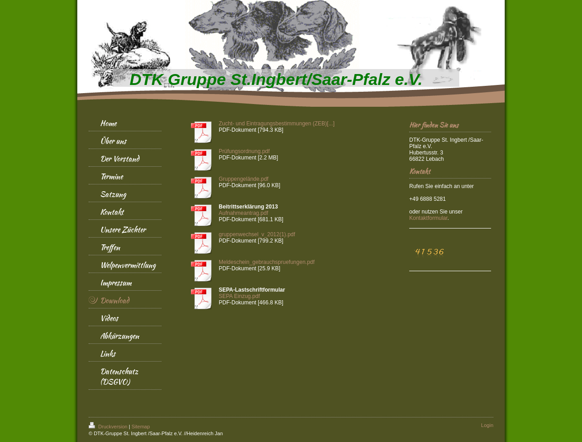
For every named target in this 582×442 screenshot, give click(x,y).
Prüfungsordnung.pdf (244, 151)
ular (428, 218)
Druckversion (109, 426)
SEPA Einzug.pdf (239, 296)
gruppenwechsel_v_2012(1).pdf (257, 234)
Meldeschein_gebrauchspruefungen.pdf (267, 262)
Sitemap (140, 426)
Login (487, 425)
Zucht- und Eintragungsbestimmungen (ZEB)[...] (277, 123)
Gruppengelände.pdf (243, 179)
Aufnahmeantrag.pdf (243, 213)
